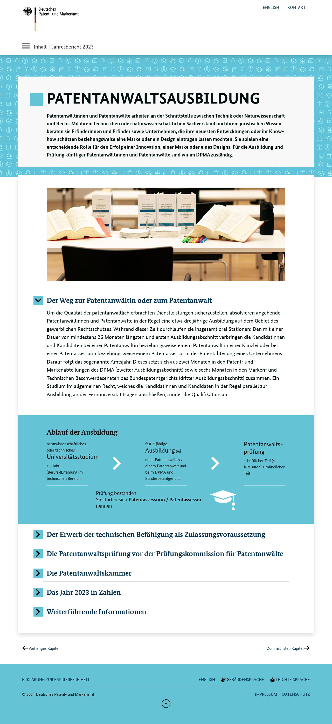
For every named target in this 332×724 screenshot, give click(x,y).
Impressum (266, 694)
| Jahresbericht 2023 (71, 47)
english (271, 7)
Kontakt (296, 7)
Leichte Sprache (289, 679)
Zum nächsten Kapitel (285, 648)
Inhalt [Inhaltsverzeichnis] (34, 47)
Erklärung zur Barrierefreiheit (56, 679)
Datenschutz (296, 694)
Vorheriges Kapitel (44, 648)
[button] (166, 300)
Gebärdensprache (242, 679)
